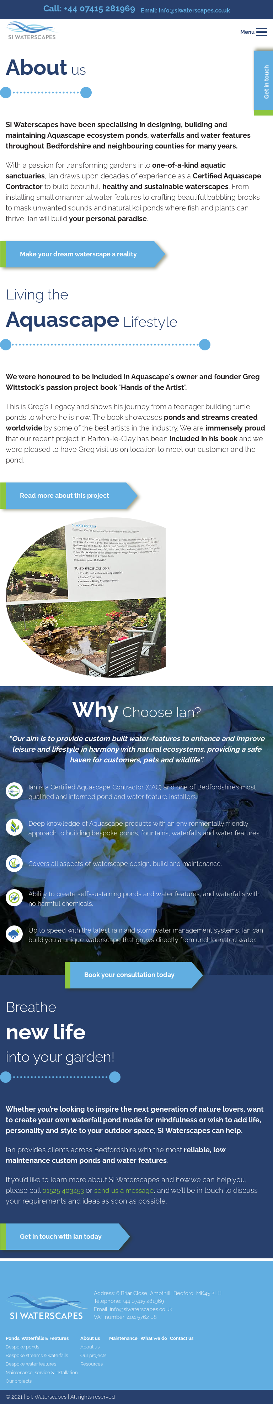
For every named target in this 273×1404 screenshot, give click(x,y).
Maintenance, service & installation (41, 1372)
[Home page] (32, 31)
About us (90, 1347)
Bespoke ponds (22, 1347)
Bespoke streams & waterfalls (37, 1355)
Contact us (181, 1338)
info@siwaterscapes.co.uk (194, 10)
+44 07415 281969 (99, 8)
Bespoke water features (31, 1364)
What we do (153, 1338)
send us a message (129, 1192)
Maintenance (123, 1338)
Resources (91, 1364)
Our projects (19, 1381)
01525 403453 (64, 1192)
